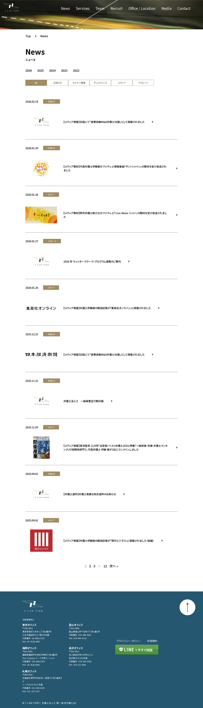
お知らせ (57, 82)
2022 (76, 70)
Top (28, 35)
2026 (28, 70)
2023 (64, 70)
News (65, 9)
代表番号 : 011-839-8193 (33, 687)
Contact (183, 9)
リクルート (143, 82)
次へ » (113, 566)
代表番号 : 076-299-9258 (80, 661)
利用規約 (152, 641)
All (36, 82)
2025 (40, 70)
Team (100, 9)
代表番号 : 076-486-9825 (80, 634)
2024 (52, 70)
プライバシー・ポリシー (128, 641)
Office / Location (141, 9)
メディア (122, 82)
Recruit (117, 9)
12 (105, 566)
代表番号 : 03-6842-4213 (33, 638)
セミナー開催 (79, 82)
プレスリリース (100, 82)
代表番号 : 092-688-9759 (33, 661)
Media (166, 9)
